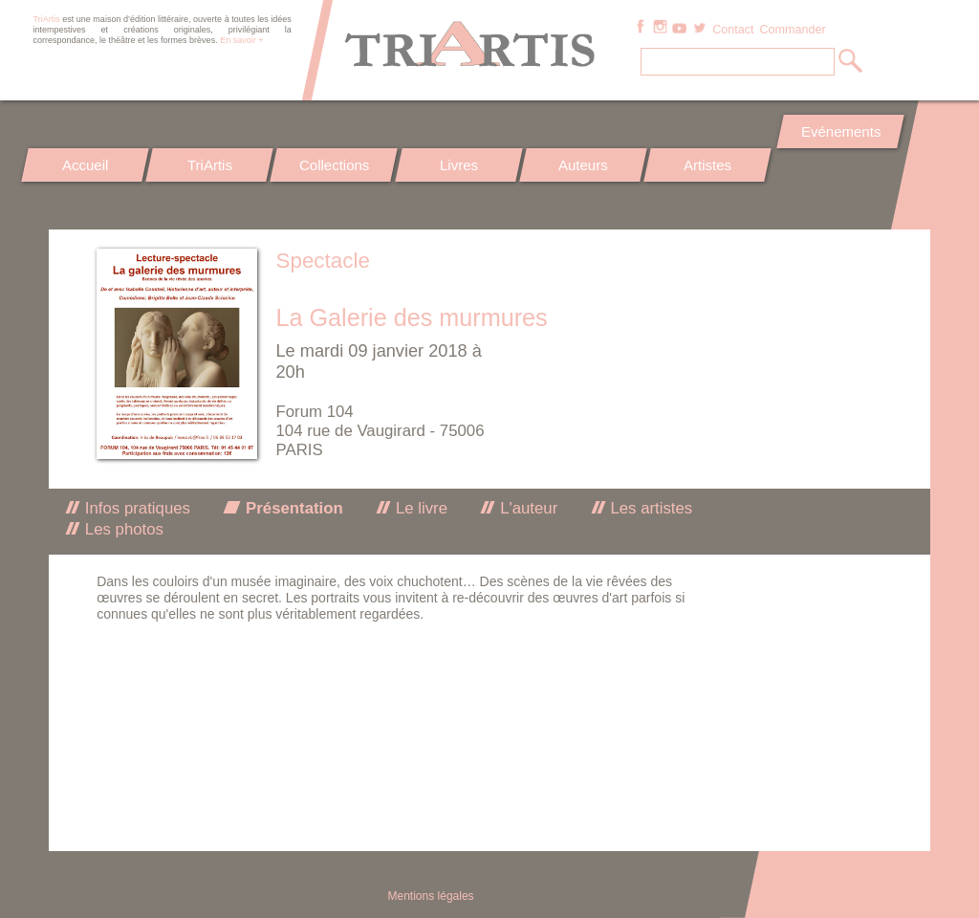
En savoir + (241, 40)
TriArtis (209, 165)
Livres (459, 165)
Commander (792, 29)
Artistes (708, 165)
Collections (334, 165)
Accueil (85, 165)
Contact (732, 29)
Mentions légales (431, 896)
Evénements (840, 131)
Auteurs (583, 165)
